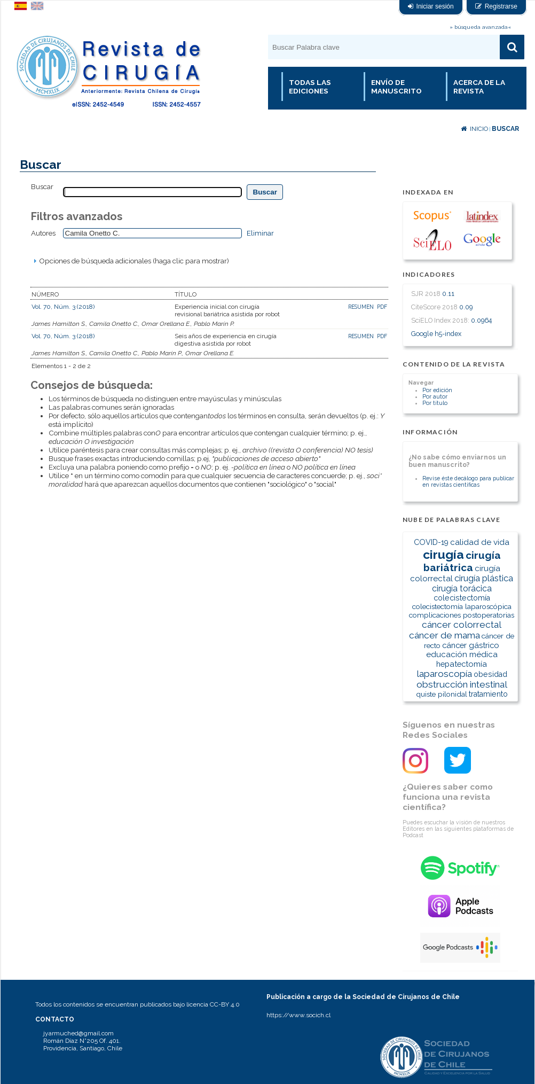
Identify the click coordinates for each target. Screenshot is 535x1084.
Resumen (361, 306)
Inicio (474, 128)
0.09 (466, 307)
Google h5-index (436, 334)
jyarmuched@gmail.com (78, 1033)
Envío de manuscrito (396, 86)
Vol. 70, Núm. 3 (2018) (63, 306)
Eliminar (260, 233)
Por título (434, 403)
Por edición (437, 390)
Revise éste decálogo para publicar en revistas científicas (468, 481)
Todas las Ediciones (310, 86)
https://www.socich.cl (298, 1015)
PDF (382, 306)
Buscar (505, 128)
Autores (43, 233)
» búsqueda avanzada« (480, 27)
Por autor (434, 396)
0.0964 (481, 320)
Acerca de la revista (479, 86)
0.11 (448, 294)
